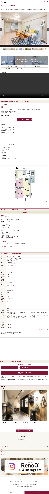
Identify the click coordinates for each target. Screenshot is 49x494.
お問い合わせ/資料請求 (24, 119)
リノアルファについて (5, 446)
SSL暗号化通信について (36, 481)
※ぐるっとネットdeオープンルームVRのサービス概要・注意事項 (14, 68)
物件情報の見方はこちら (43, 329)
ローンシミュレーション (11, 263)
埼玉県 (27, 109)
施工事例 (2, 451)
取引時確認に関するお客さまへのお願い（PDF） (22, 481)
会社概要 (10, 481)
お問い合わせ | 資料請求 (26, 372)
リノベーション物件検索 (5, 449)
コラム (2, 454)
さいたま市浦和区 (32, 109)
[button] (48, 29)
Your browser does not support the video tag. (24, 85)
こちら (8, 333)
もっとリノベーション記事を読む (24, 430)
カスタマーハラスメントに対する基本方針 (29, 484)
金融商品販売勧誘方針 (16, 484)
